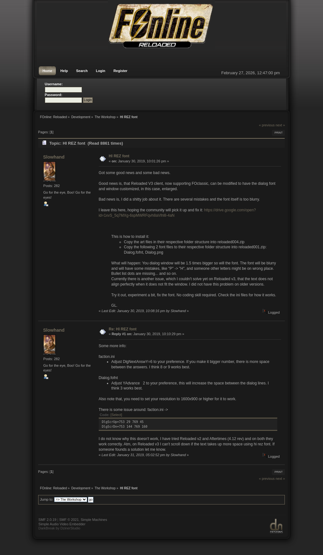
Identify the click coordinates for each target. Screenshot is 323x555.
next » (280, 125)
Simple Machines (94, 520)
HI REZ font (119, 156)
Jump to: (46, 499)
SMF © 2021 (69, 520)
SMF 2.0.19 (47, 520)
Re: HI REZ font (123, 329)
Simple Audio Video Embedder (61, 524)
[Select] (116, 415)
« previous (267, 125)
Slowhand (54, 157)
